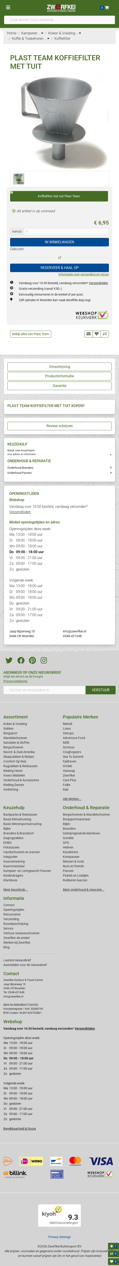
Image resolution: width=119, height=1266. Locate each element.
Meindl (67, 724)
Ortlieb (67, 766)
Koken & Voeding (15, 724)
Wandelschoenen (15, 738)
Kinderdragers (13, 875)
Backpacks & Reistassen (20, 814)
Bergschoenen (13, 747)
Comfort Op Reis (14, 761)
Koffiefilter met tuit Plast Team (45, 194)
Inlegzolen (10, 857)
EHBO (7, 842)
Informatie (13, 898)
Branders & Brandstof (18, 833)
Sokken (8, 728)
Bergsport (10, 733)
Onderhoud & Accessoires (21, 780)
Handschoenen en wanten (21, 852)
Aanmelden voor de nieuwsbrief (25, 965)
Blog (6, 947)
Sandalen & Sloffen (16, 742)
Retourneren (12, 914)
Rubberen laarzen (75, 880)
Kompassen (71, 857)
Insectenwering (14, 861)
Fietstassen (11, 847)
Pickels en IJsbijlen (76, 875)
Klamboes (10, 880)
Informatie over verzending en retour (83, 274)
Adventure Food (74, 738)
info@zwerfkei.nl (74, 631)
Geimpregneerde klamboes (81, 833)
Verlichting (10, 789)
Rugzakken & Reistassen (20, 766)
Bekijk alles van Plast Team (30, 334)
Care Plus (69, 780)
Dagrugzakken (13, 838)
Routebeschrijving (15, 924)
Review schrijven (59, 426)
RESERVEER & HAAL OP (60, 268)
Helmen (68, 847)
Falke (66, 785)
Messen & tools (73, 861)
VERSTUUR (101, 690)
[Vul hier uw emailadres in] (44, 690)
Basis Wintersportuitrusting (22, 824)
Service (8, 928)
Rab (65, 789)
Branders (69, 828)
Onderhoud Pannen (19, 472)
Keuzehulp (13, 807)
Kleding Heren (13, 771)
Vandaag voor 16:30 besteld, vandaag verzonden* (63, 283)
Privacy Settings (59, 1237)
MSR (66, 742)
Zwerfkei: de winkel (16, 938)
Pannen (68, 871)
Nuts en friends (73, 866)
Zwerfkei (69, 775)
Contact (9, 905)
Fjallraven (69, 761)
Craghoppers (72, 752)
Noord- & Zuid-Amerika (19, 752)
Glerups (68, 733)
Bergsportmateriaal (76, 819)
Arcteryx (69, 747)
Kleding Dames (13, 785)
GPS (66, 842)
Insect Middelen (14, 775)
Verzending (11, 919)
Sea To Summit (73, 756)
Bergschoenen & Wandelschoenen (86, 814)
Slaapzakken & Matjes (18, 756)
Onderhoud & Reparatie (86, 807)
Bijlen (7, 828)
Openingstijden (13, 909)
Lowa (67, 728)
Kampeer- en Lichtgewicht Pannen (27, 871)
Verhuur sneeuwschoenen (21, 933)
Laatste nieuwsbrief (17, 960)
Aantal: (17, 231)
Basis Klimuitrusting (17, 819)
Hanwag (69, 771)
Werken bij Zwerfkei (16, 942)
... (40, 33)
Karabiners (70, 852)
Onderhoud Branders (20, 467)
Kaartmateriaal (13, 866)
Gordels (68, 838)
